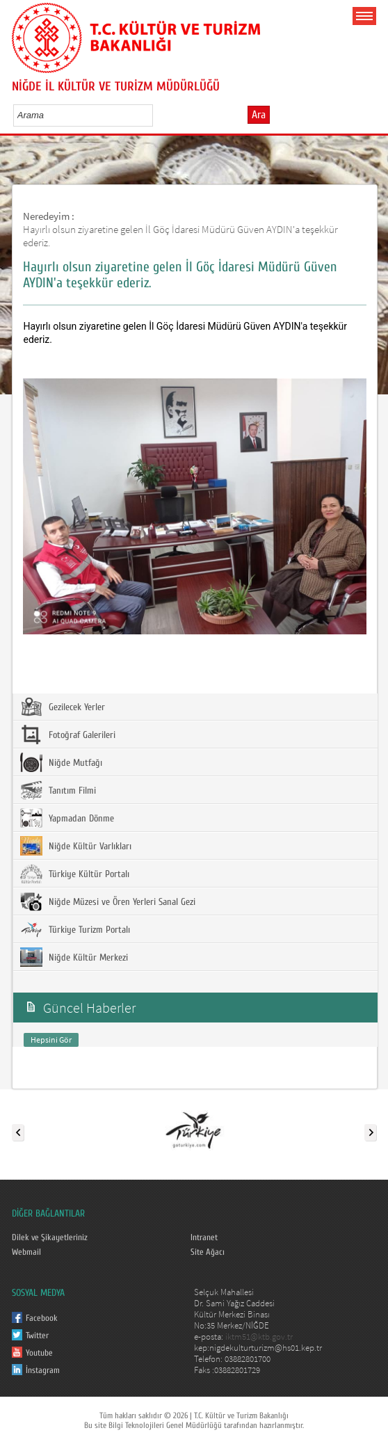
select (157, 114)
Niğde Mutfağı (61, 762)
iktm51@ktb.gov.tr (259, 1336)
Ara (259, 115)
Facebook (42, 1318)
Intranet (204, 1237)
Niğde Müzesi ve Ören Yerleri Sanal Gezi (107, 901)
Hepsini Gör (51, 1039)
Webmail (26, 1252)
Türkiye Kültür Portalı (74, 873)
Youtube (39, 1353)
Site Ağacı (208, 1252)
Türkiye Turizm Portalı (75, 929)
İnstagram (43, 1370)
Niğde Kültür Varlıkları (75, 846)
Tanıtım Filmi (58, 790)
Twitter (37, 1335)
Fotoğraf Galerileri (67, 734)
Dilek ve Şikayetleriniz (50, 1237)
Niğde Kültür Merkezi (74, 957)
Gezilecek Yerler (62, 706)
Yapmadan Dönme (67, 818)
